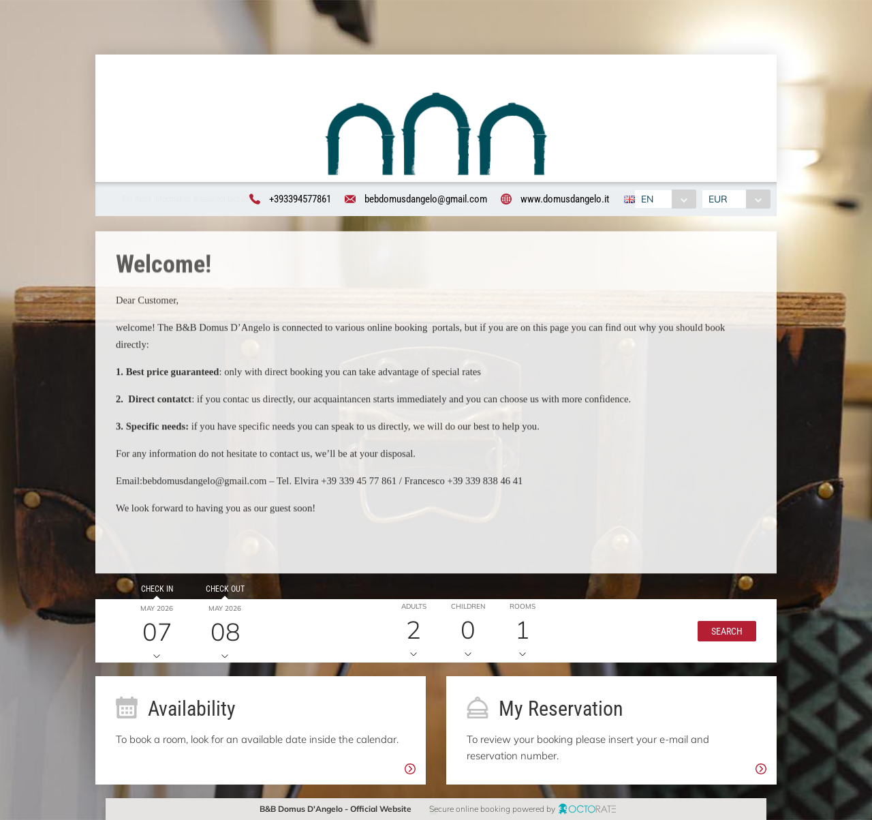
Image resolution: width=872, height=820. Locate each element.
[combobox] (664, 199)
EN (646, 199)
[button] (719, 638)
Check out (217, 596)
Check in (149, 596)
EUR (719, 199)
